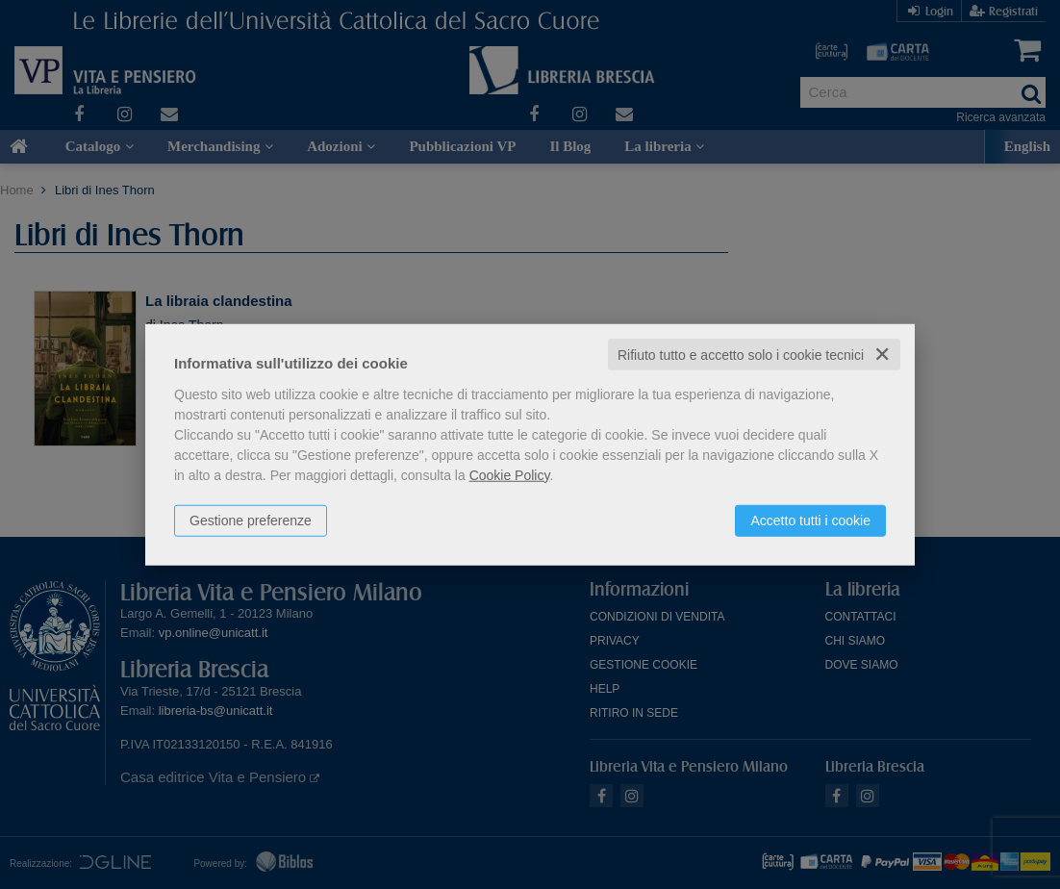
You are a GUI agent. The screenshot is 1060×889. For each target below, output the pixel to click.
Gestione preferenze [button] (250, 519)
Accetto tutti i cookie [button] (810, 519)
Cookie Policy (509, 474)
